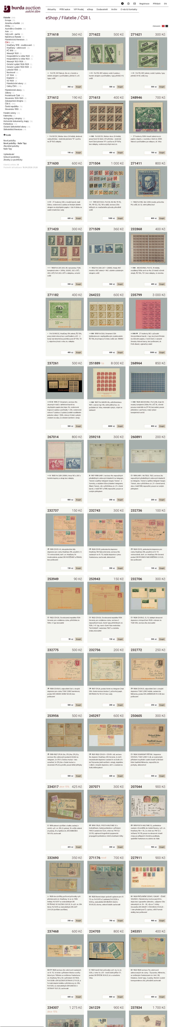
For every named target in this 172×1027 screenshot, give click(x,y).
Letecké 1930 (12, 69)
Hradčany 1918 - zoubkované (19, 45)
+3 (162, 963)
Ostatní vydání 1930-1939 (18, 67)
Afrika (7, 26)
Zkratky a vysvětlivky (13, 159)
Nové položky (10, 140)
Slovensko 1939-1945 (14, 98)
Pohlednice (8, 124)
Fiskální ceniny (10, 113)
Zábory (8, 92)
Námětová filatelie (13, 37)
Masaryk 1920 (13, 53)
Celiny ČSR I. (12, 86)
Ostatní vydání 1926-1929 (18, 64)
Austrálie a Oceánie (13, 28)
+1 (79, 66)
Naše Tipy (8, 148)
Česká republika (11, 106)
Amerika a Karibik (12, 23)
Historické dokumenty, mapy (16, 121)
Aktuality (51, 9)
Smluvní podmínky (12, 157)
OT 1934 (10, 75)
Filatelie (7, 17)
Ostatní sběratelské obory (15, 126)
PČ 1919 (10, 50)
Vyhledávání (9, 154)
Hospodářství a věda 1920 (18, 56)
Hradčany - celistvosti (16, 47)
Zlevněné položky (11, 146)
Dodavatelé (102, 9)
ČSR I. (7, 42)
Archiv (114, 9)
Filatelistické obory (15, 83)
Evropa (8, 20)
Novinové (11, 72)
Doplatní (10, 78)
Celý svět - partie (12, 34)
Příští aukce (64, 9)
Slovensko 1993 (12, 109)
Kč (72, 86)
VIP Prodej (79, 9)
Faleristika (8, 115)
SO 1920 (10, 80)
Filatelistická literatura (14, 39)
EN (165, 4)
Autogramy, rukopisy (13, 118)
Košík (7, 135)
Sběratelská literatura (13, 129)
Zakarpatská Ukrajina (14, 101)
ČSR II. (8, 103)
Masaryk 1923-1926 (15, 61)
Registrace (144, 4)
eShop (90, 9)
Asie (7, 31)
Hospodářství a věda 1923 (18, 58)
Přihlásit (156, 4)
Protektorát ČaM (12, 95)
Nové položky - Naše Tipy (15, 143)
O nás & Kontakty (129, 9)
